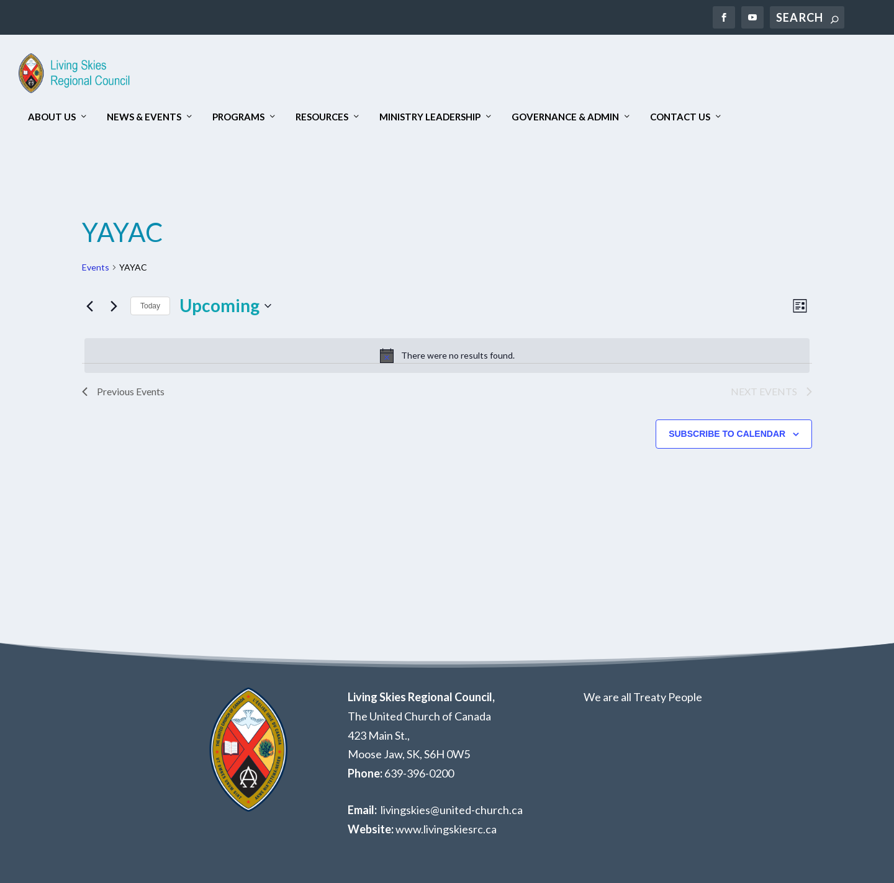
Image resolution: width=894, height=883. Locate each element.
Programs (238, 117)
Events (95, 267)
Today (150, 306)
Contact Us (680, 117)
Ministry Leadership (430, 117)
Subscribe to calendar (727, 434)
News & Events (144, 117)
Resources (322, 117)
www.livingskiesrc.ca (446, 829)
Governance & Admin (565, 117)
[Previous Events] (89, 305)
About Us (52, 117)
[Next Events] (113, 305)
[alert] (447, 355)
